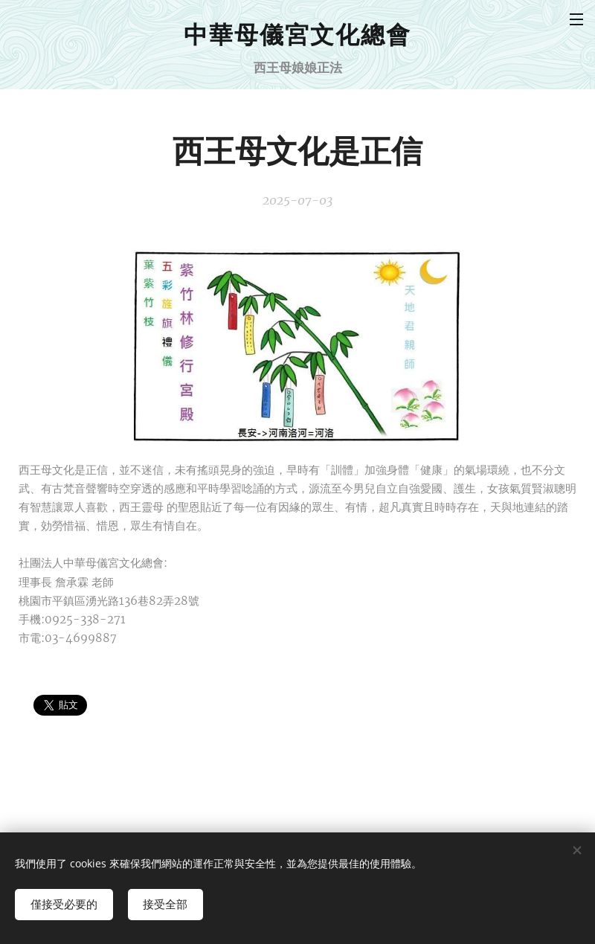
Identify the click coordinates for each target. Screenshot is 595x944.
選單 (576, 19)
